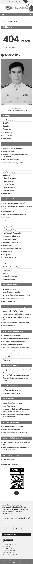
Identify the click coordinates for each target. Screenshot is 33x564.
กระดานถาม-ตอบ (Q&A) (9, 279)
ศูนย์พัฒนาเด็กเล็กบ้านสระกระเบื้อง (12, 233)
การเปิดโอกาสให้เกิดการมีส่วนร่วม (11, 393)
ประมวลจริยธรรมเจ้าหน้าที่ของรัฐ (11, 351)
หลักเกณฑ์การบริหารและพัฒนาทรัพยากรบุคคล (14, 341)
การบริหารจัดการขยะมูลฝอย (10, 276)
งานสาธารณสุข (7, 245)
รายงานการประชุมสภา (9, 184)
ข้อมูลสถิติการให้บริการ (8, 211)
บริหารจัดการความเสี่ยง (9, 172)
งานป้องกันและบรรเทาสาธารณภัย (11, 242)
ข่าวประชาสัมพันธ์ (7, 135)
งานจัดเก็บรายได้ (7, 193)
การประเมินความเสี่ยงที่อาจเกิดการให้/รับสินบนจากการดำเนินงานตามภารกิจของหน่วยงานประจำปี (16, 410)
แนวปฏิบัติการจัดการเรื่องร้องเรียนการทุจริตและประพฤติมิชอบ (17, 371)
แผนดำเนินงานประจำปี (8, 151)
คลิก (16, 493)
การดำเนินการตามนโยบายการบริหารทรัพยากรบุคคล (16, 338)
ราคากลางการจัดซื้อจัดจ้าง (9, 325)
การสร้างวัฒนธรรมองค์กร (9, 406)
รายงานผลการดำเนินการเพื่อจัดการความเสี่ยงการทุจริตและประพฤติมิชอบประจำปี (16, 415)
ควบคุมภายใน (6, 166)
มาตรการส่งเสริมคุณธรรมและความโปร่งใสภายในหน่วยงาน (16, 443)
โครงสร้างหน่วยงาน (8, 120)
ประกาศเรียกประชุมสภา (10, 178)
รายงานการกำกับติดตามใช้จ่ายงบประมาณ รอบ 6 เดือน (16, 295)
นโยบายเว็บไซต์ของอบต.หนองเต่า (12, 523)
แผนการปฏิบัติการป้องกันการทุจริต (11, 429)
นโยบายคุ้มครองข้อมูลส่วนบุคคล (12, 526)
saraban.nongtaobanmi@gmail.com (17, 509)
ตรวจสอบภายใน (7, 169)
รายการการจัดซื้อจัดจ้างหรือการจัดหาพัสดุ (13, 311)
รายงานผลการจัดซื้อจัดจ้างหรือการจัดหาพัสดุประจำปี (16, 322)
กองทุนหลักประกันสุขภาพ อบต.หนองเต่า (13, 248)
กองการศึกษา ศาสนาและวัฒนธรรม (11, 224)
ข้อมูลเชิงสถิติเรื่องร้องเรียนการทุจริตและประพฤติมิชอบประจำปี (16, 379)
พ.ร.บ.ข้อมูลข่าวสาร (8, 270)
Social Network (7, 138)
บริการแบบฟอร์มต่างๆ (8, 459)
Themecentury (16, 562)
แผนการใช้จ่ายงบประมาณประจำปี (11, 292)
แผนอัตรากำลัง (6, 357)
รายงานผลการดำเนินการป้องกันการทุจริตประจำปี (15, 432)
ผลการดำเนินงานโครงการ (9, 257)
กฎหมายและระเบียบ (9, 190)
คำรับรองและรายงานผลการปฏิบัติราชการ (13, 163)
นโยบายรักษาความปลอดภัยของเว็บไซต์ (13, 529)
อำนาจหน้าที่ (6, 126)
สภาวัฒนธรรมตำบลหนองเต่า (10, 239)
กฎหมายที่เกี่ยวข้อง (7, 132)
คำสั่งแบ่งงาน (6, 360)
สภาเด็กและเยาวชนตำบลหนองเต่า (11, 236)
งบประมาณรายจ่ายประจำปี (9, 289)
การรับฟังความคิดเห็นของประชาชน (12, 390)
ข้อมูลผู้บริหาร (6, 123)
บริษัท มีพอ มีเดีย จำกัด (24, 518)
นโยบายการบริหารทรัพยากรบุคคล (11, 335)
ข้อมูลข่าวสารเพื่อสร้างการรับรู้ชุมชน (12, 267)
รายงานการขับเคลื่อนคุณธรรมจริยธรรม (12, 354)
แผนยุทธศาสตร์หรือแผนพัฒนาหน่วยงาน (13, 148)
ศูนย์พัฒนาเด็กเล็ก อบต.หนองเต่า (12, 227)
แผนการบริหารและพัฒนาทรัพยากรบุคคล (13, 344)
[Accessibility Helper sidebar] (31, 9)
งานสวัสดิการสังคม (7, 251)
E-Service (5, 273)
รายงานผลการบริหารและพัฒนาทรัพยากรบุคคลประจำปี (16, 347)
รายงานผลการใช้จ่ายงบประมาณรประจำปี (13, 298)
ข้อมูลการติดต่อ (7, 129)
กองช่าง (5, 221)
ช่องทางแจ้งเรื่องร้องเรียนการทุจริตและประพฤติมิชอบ (16, 375)
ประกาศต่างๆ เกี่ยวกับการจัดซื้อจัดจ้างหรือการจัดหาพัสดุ (17, 314)
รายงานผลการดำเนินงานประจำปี (11, 159)
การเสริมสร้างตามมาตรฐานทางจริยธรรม (13, 426)
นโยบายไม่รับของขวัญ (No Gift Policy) (12, 403)
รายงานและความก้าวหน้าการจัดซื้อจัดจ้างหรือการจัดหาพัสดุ (16, 318)
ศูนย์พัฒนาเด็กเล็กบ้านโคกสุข (11, 230)
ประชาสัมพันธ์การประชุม (10, 187)
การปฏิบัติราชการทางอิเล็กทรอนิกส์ (11, 264)
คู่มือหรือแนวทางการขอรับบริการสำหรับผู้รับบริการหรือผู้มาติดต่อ (17, 207)
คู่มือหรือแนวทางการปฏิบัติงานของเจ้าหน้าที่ (14, 203)
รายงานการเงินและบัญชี (9, 301)
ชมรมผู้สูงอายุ (6, 254)
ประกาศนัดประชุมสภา (9, 181)
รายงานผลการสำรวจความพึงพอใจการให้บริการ (14, 214)
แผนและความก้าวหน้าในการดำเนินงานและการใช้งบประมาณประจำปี (16, 155)
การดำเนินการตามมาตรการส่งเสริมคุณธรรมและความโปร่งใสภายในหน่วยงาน (16, 449)
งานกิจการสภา (6, 175)
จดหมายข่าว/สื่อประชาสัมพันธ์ (10, 261)
